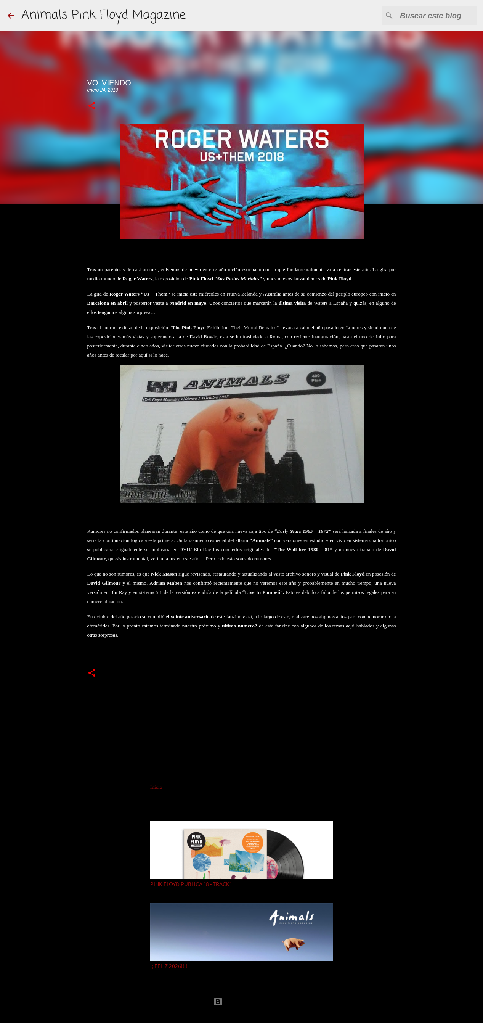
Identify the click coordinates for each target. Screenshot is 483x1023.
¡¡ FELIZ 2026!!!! (168, 965)
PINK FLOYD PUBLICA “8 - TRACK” (191, 883)
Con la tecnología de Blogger (241, 1001)
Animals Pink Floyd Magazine (103, 15)
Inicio (156, 787)
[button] (91, 106)
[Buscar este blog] (437, 15)
